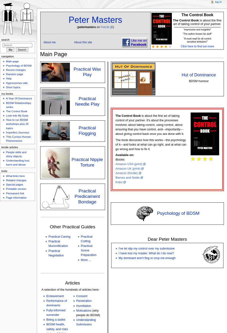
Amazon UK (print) (128, 168)
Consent (81, 296)
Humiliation (83, 306)
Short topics (13, 87)
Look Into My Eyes (17, 115)
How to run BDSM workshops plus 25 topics (17, 123)
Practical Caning (59, 236)
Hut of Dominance (199, 75)
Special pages (14, 184)
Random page (14, 74)
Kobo (119, 182)
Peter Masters (95, 20)
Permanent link (15, 193)
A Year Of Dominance (19, 98)
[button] (197, 33)
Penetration (84, 301)
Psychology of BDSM (178, 213)
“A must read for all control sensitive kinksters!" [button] (197, 40)
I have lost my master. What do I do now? (146, 253)
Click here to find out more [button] (197, 46)
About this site (83, 42)
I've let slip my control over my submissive (147, 248)
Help (9, 78)
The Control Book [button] (197, 15)
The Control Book (16, 111)
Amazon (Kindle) (127, 173)
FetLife (105, 27)
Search (5, 39)
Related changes (16, 180)
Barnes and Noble (128, 177)
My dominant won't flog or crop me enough (147, 258)
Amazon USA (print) (129, 164)
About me (49, 42)
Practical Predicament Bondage (87, 196)
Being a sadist (55, 319)
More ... (86, 260)
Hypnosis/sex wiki (16, 83)
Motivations (84, 310)
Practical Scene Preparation (89, 250)
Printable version (16, 188)
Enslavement (55, 296)
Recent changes (16, 70)
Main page (12, 61)
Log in (218, 1)
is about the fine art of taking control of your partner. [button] (197, 22)
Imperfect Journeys (17, 132)
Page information (16, 197)
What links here (15, 176)
